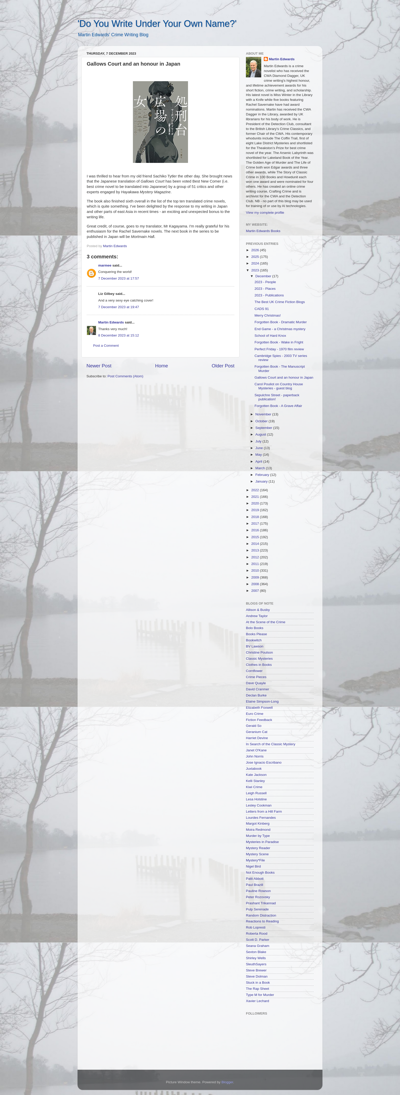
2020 (255, 503)
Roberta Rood (256, 933)
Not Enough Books (260, 872)
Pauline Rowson (258, 891)
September (264, 428)
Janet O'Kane (256, 750)
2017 (255, 523)
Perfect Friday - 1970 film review (279, 349)
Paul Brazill (254, 885)
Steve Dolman (257, 976)
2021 (255, 497)
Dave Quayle (256, 683)
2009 (255, 577)
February (262, 475)
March (260, 468)
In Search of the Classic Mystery (270, 744)
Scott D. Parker (257, 940)
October (262, 421)
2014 (255, 544)
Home (161, 365)
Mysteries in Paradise (262, 842)
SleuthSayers (256, 964)
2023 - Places (265, 289)
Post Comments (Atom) (125, 376)
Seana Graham (257, 946)
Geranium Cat (256, 732)
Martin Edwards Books (263, 231)
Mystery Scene (257, 854)
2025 (255, 257)
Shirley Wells (256, 958)
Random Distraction (261, 915)
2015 (255, 537)
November (263, 414)
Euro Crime (254, 714)
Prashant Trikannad (261, 903)
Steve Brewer (256, 970)
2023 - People (265, 282)
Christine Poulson (259, 652)
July (258, 441)
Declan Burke (256, 695)
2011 (255, 564)
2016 (255, 530)
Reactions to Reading (262, 921)
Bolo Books (254, 628)
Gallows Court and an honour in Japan (284, 377)
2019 (255, 510)
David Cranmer (257, 689)
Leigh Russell (256, 793)
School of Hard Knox (270, 336)
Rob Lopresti (256, 927)
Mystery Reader (258, 848)
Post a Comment (106, 345)
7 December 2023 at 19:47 (118, 307)
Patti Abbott (255, 879)
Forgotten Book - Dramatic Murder (281, 322)
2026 (255, 250)
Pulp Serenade (257, 909)
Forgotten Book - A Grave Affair (278, 406)
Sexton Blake (256, 952)
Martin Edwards (111, 322)
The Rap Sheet (257, 989)
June (259, 448)
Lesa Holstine (256, 799)
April (259, 461)
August (261, 434)
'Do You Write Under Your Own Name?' (157, 23)
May (259, 454)
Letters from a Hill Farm (264, 811)
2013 (255, 550)
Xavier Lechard (257, 1001)
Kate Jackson (256, 775)
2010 (255, 570)
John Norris (255, 756)
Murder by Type (258, 836)
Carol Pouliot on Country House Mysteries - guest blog (279, 386)
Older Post (223, 365)
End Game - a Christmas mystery (280, 329)
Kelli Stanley (255, 781)
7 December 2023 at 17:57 (118, 278)
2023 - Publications (269, 295)
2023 (255, 270)
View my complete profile (265, 212)
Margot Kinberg (257, 823)
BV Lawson (254, 646)
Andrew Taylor (257, 616)
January (262, 481)
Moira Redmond (258, 830)
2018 (255, 517)
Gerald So (253, 726)
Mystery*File (255, 860)
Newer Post (98, 365)
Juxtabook (254, 769)
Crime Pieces (256, 677)
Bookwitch (254, 640)
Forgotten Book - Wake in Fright (279, 342)
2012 (255, 557)
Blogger (227, 1082)
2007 (255, 591)
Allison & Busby (258, 610)
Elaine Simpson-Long (262, 701)
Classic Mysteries (259, 658)
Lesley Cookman (259, 805)
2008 (255, 584)
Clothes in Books (259, 665)
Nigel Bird (253, 866)
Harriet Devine (257, 738)
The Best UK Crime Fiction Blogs (280, 302)
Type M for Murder (260, 995)
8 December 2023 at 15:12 (118, 335)
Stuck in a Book (258, 982)
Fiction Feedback (259, 720)
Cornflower (254, 671)
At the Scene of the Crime (265, 622)
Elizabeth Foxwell (259, 707)
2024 (255, 263)
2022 (255, 490)
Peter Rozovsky (258, 897)
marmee (104, 265)
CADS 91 (262, 309)
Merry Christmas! (268, 315)
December (263, 276)
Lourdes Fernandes (261, 818)
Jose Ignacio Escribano (264, 762)
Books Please (256, 634)
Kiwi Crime (254, 787)
